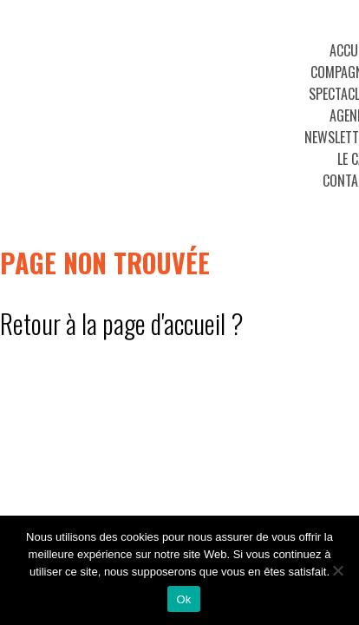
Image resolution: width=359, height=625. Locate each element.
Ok (183, 599)
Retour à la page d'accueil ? (122, 323)
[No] (337, 570)
